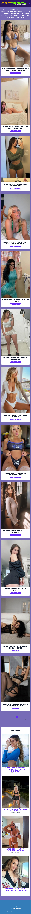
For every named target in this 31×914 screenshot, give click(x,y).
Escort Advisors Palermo (15, 73)
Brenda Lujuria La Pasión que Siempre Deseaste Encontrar (15, 185)
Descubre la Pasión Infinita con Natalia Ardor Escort (15, 358)
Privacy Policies (15, 904)
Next (27, 719)
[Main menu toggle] (29, 3)
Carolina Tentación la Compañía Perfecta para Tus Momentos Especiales (15, 69)
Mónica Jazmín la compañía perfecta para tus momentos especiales (15, 705)
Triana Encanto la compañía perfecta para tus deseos (16, 300)
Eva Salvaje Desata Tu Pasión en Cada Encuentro (15, 416)
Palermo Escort (15, 650)
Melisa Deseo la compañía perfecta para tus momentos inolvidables (15, 127)
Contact (15, 903)
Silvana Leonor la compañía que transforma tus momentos (15, 474)
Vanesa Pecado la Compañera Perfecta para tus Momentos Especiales (15, 243)
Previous (5, 717)
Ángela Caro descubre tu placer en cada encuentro (15, 531)
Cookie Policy (15, 906)
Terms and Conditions (15, 908)
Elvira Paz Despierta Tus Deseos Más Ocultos (15, 589)
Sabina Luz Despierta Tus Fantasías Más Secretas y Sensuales (15, 647)
